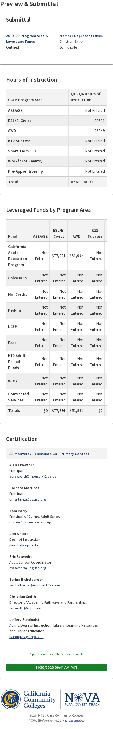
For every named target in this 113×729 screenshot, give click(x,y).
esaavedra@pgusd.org (27, 568)
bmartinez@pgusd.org (27, 499)
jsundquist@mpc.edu (26, 636)
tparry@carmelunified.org (30, 522)
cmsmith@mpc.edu (25, 608)
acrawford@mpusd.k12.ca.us (32, 476)
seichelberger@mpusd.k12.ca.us (35, 585)
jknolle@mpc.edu (23, 545)
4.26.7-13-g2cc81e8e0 (70, 720)
